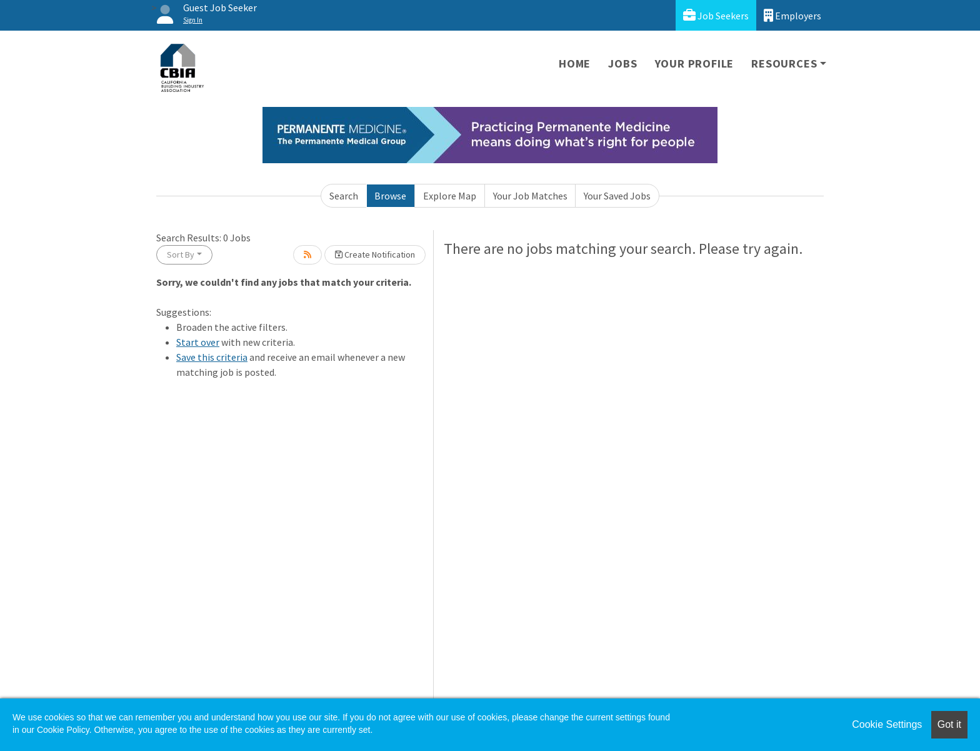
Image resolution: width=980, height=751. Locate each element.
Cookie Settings (887, 724)
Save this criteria (212, 357)
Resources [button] (784, 63)
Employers (792, 15)
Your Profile (694, 63)
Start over (197, 342)
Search (343, 195)
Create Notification (375, 254)
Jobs (622, 63)
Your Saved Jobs (617, 195)
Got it (949, 724)
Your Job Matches (530, 195)
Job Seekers (716, 15)
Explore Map (449, 195)
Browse (390, 195)
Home (575, 63)
